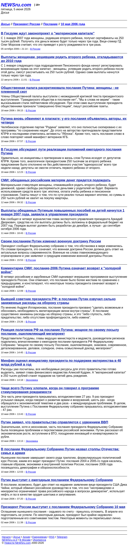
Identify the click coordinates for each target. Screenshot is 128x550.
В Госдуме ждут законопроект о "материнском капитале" (48, 33)
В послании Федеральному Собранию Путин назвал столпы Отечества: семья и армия (60, 451)
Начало (6, 537)
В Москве (25, 539)
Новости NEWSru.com (17, 542)
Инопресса (39, 539)
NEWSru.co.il (9, 539)
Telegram (62, 537)
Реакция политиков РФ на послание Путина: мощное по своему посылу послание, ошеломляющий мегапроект (60, 332)
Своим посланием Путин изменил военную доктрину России (51, 241)
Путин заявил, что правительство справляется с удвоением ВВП (54, 422)
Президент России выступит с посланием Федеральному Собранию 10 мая (63, 507)
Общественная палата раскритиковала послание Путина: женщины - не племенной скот (60, 90)
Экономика (32, 380)
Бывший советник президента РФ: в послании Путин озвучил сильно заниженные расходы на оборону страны (58, 301)
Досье (16, 537)
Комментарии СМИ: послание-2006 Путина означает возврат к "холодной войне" (61, 270)
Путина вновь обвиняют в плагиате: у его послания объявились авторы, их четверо (64, 120)
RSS (51, 537)
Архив (26, 537)
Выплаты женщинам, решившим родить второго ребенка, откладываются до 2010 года (62, 59)
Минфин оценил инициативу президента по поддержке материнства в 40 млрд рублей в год (61, 362)
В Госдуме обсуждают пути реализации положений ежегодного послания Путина (61, 151)
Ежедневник (39, 537)
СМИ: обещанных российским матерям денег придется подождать (56, 180)
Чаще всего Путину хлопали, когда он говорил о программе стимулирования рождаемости (50, 390)
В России (35, 48)
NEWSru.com (16, 5)
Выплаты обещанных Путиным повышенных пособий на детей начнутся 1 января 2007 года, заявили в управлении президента (63, 212)
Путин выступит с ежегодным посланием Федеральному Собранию (57, 480)
